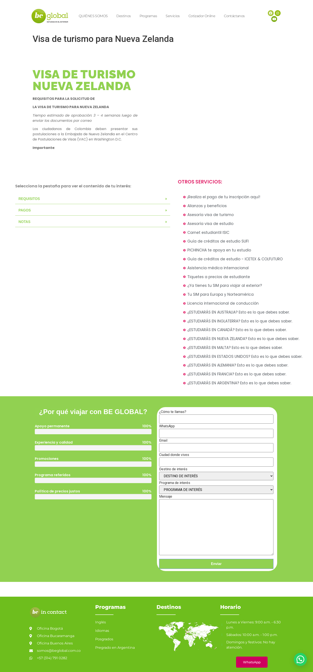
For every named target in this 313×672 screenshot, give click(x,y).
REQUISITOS (29, 199)
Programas (148, 16)
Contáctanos (234, 16)
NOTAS (24, 222)
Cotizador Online (201, 16)
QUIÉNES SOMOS (93, 16)
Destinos (123, 16)
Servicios (173, 16)
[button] (92, 199)
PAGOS (24, 210)
